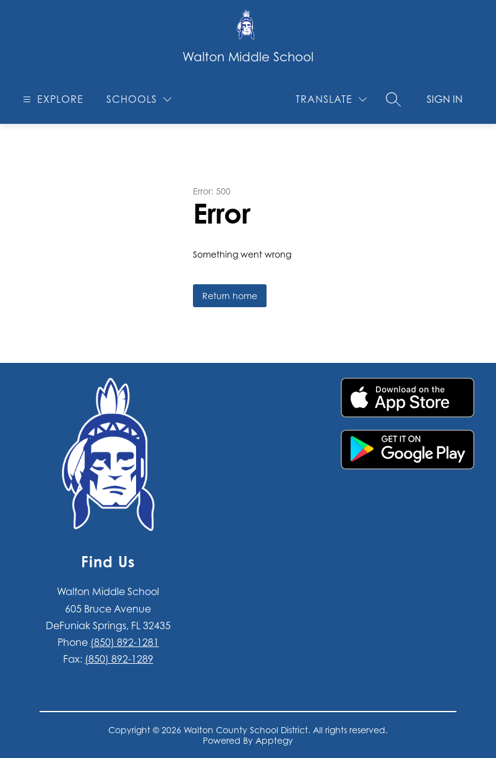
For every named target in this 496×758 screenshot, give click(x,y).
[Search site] (393, 99)
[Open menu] (51, 99)
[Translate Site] (331, 99)
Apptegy (274, 740)
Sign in (445, 99)
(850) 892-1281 (124, 642)
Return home (229, 295)
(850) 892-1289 (119, 659)
